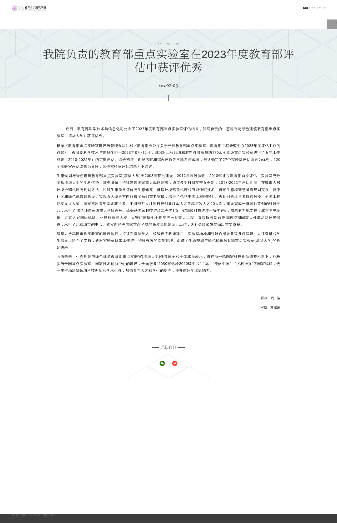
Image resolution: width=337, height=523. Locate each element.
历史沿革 (153, 410)
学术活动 (223, 410)
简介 (161, 18)
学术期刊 (292, 471)
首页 (141, 18)
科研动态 (292, 440)
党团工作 (223, 415)
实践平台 (292, 465)
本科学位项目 (156, 429)
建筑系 (291, 399)
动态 (181, 18)
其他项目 (153, 446)
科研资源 (292, 435)
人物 (281, 18)
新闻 (178, 43)
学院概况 (153, 399)
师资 (151, 460)
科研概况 (292, 429)
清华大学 (292, 460)
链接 (321, 18)
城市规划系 (293, 404)
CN (292, 8)
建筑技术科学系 (296, 415)
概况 (220, 460)
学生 (151, 465)
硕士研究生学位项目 (160, 435)
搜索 (322, 8)
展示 (220, 465)
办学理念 (153, 404)
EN (304, 8)
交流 (301, 18)
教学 (241, 18)
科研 (261, 18)
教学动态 (223, 440)
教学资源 (223, 435)
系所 (201, 18)
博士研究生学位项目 (160, 440)
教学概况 (223, 429)
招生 (221, 18)
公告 (220, 404)
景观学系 (292, 410)
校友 (151, 471)
